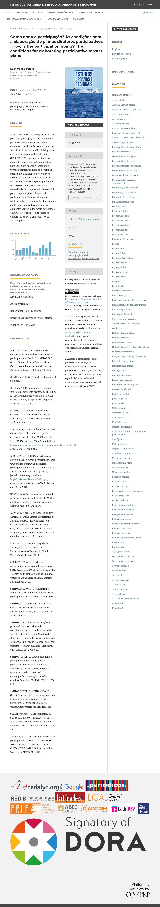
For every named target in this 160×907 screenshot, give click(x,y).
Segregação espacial (121, 551)
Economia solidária (121, 234)
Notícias (38, 12)
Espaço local (118, 248)
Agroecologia (118, 100)
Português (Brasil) (121, 53)
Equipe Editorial (58, 19)
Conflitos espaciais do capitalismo (128, 137)
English (116, 49)
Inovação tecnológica (122, 375)
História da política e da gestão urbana (130, 347)
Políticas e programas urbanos (126, 537)
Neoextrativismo (120, 467)
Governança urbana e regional (126, 323)
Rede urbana (118, 542)
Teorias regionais (120, 579)
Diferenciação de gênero (123, 197)
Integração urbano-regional (125, 384)
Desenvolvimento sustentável (126, 165)
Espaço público (119, 267)
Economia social (120, 229)
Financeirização (119, 295)
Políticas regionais (121, 533)
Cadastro (139, 4)
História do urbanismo (123, 351)
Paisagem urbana (120, 486)
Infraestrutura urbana (122, 365)
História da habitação (122, 342)
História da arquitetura (123, 333)
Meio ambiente (119, 408)
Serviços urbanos (120, 565)
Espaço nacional (120, 262)
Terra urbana (118, 594)
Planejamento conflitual (123, 505)
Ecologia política (120, 211)
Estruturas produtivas (122, 290)
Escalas (115, 243)
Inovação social (119, 370)
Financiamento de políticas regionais (129, 300)
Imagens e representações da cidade (129, 356)
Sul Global (117, 575)
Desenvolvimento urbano (124, 170)
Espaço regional (119, 272)
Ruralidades (118, 547)
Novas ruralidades (121, 472)
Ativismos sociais (120, 123)
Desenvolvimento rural (123, 161)
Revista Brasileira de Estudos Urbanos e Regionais (53, 4)
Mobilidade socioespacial (124, 453)
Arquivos (22, 12)
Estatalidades (118, 286)
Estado (115, 281)
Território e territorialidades (126, 598)
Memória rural (119, 417)
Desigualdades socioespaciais (126, 175)
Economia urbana (120, 220)
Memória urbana (120, 422)
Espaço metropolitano (122, 257)
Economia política (120, 215)
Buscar (147, 12)
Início (13, 28)
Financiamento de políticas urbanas (129, 304)
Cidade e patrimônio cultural (126, 133)
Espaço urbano (119, 276)
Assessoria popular (121, 114)
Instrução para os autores (24, 19)
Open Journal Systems (123, 71)
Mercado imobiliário (122, 426)
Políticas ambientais (121, 519)
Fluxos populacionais (122, 314)
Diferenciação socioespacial (125, 187)
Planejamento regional (123, 509)
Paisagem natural (120, 476)
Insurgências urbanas (122, 379)
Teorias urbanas (120, 589)
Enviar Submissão (125, 29)
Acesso (151, 4)
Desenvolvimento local (123, 151)
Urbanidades (118, 603)
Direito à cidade (119, 206)
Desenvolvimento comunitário (127, 147)
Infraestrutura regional (123, 361)
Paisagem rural (119, 481)
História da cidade (121, 337)
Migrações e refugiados (123, 448)
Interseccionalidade (121, 389)
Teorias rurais (119, 584)
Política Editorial (89, 12)
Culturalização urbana (122, 142)
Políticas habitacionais (123, 528)
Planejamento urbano (80, 252)
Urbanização (118, 608)
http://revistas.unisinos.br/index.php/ (29, 479)
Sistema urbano (119, 570)
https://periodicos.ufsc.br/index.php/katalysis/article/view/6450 (43, 444)
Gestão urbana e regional (124, 318)
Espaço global (118, 253)
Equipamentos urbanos (123, 239)
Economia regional (121, 225)
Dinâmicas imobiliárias (123, 201)
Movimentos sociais (121, 458)
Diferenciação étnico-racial (125, 192)
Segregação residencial (123, 556)
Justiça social (118, 403)
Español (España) (121, 58)
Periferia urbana (120, 500)
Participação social (78, 255)
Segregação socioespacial (124, 561)
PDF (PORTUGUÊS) (80, 125)
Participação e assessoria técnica (127, 490)
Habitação (117, 328)
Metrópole (117, 439)
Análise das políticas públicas (83, 258)
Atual (8, 12)
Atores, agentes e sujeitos (124, 128)
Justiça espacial (119, 398)
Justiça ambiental (120, 394)
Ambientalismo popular (123, 104)
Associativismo (119, 118)
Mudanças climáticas (122, 462)
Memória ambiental (121, 412)
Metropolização (119, 444)
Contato (78, 19)
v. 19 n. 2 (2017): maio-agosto (47, 28)
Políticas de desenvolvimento (126, 523)
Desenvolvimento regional (125, 156)
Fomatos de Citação (81, 197)
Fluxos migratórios (121, 309)
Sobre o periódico (59, 12)
